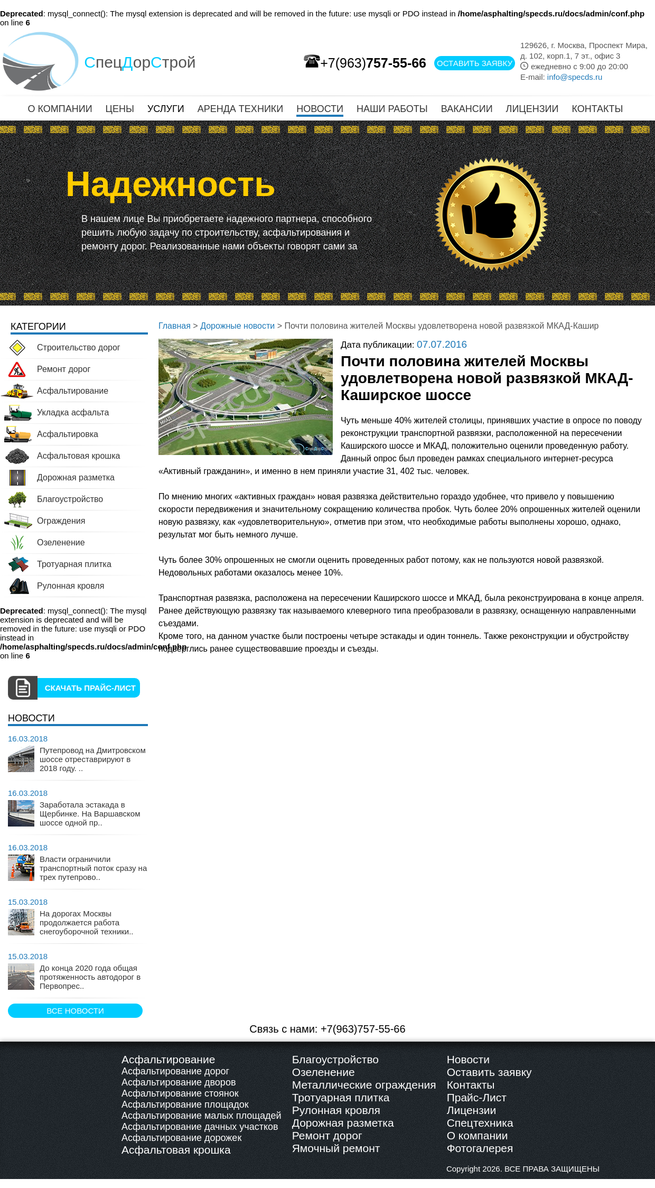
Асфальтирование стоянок (180, 1093)
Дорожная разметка (343, 1123)
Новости (468, 1059)
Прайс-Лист (477, 1097)
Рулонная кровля (336, 1110)
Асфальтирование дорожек (181, 1138)
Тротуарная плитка (341, 1097)
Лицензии (472, 1110)
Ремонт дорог (327, 1135)
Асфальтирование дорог (175, 1071)
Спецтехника (480, 1123)
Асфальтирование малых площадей (201, 1115)
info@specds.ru (574, 76)
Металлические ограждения (364, 1085)
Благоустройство (335, 1059)
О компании (477, 1135)
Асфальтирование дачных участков (199, 1126)
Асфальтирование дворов (178, 1082)
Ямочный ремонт (336, 1148)
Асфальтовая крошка (176, 1150)
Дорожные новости (237, 325)
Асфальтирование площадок (185, 1104)
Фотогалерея (480, 1148)
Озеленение (323, 1072)
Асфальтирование (168, 1059)
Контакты (471, 1085)
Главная (174, 325)
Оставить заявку (489, 1072)
